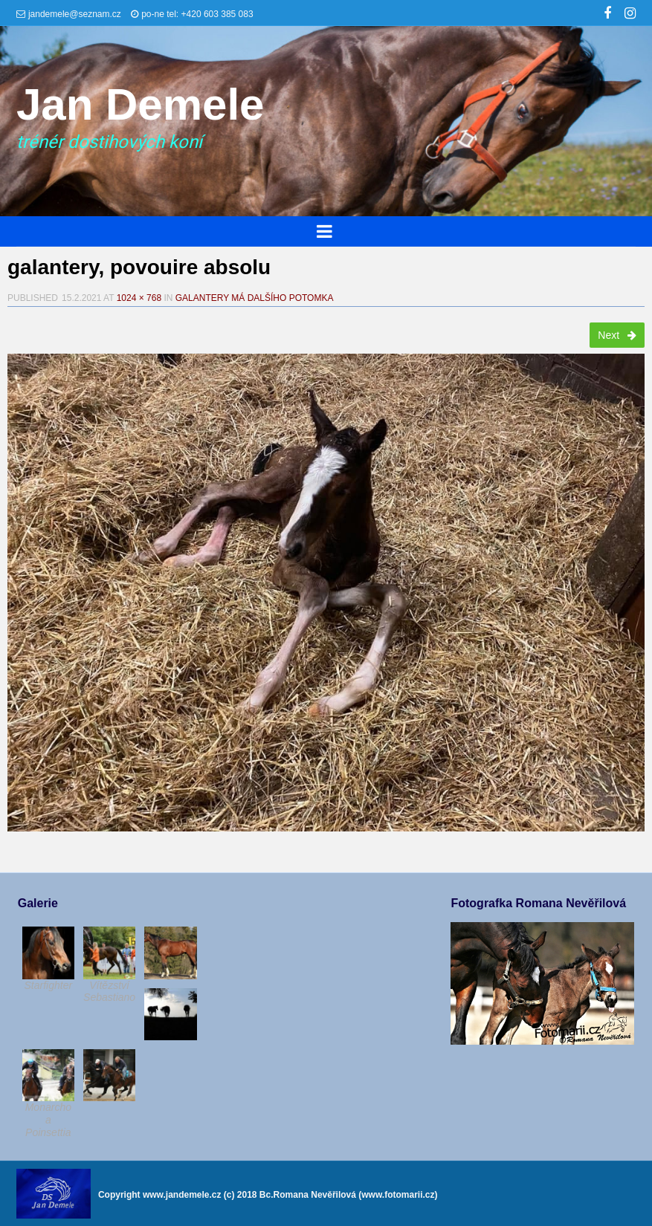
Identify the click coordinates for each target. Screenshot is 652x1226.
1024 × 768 (139, 298)
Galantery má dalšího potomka (254, 298)
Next (617, 335)
